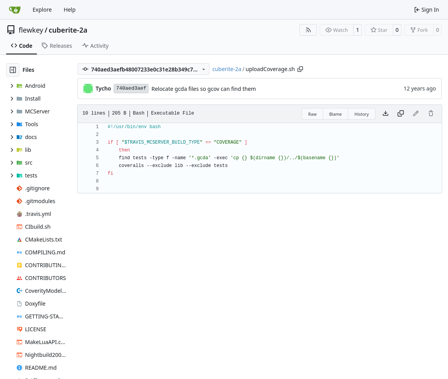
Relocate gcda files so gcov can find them (203, 88)
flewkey (31, 30)
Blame (335, 114)
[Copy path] (300, 69)
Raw (312, 114)
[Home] (15, 10)
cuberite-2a (68, 30)
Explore (42, 9)
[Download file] (385, 113)
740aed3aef (131, 88)
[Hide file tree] (12, 69)
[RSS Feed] (308, 30)
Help (70, 9)
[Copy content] (400, 113)
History (362, 114)
